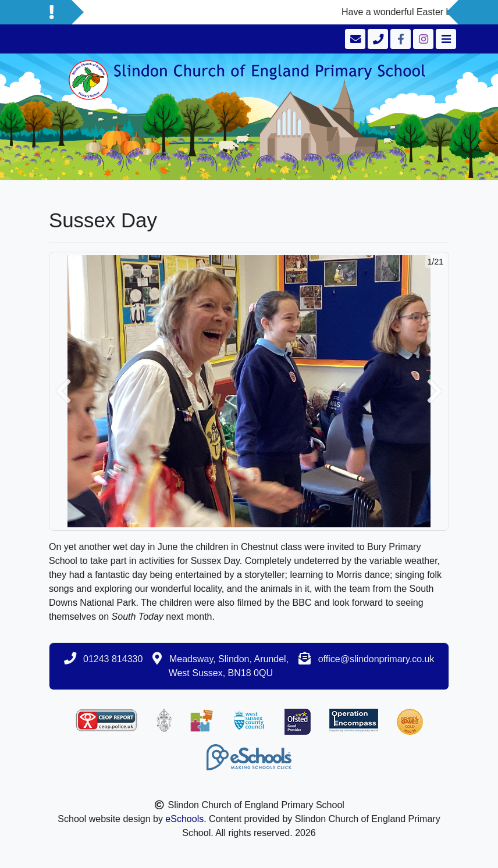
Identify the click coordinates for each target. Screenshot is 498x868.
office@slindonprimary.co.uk (376, 659)
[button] (63, 391)
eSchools (184, 819)
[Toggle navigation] (444, 39)
